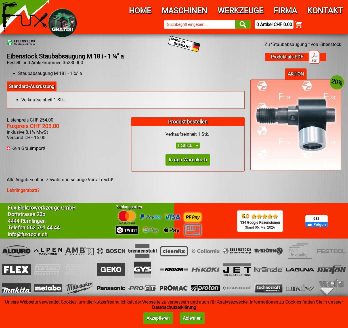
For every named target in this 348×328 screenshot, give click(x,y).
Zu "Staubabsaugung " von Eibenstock (303, 44)
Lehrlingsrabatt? (23, 190)
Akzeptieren (158, 318)
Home (140, 10)
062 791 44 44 (43, 228)
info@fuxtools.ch (27, 234)
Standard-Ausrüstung (31, 86)
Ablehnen (192, 318)
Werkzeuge (240, 10)
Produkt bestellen (187, 122)
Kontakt (325, 10)
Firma (285, 10)
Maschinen (184, 10)
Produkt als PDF (295, 57)
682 (316, 219)
